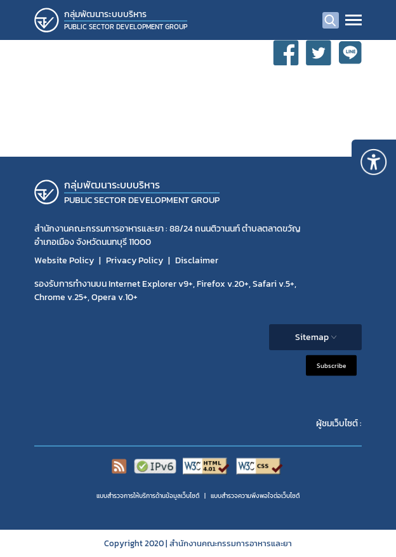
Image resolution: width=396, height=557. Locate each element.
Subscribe (331, 365)
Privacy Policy (134, 260)
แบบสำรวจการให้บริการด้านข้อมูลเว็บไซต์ (147, 496)
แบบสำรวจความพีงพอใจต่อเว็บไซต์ (255, 496)
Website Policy (64, 260)
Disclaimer (196, 260)
